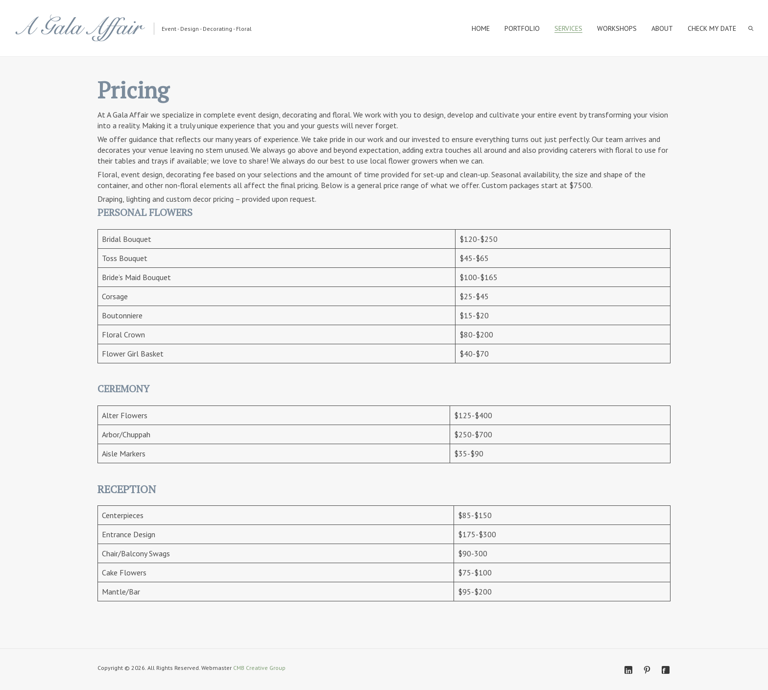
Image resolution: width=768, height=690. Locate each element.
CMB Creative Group (259, 667)
